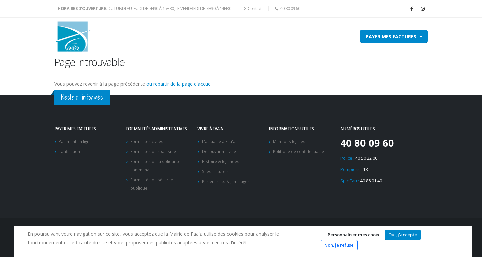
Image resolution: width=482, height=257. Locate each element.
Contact (253, 8)
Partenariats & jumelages (227, 180)
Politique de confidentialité (300, 151)
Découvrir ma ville (219, 151)
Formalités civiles (147, 141)
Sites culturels (216, 170)
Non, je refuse (339, 245)
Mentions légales (290, 141)
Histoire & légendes (222, 160)
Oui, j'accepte (402, 235)
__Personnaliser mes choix (351, 235)
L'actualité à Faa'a (219, 141)
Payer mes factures (391, 36)
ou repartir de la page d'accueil (179, 84)
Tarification (69, 151)
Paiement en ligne (77, 141)
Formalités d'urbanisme (153, 151)
